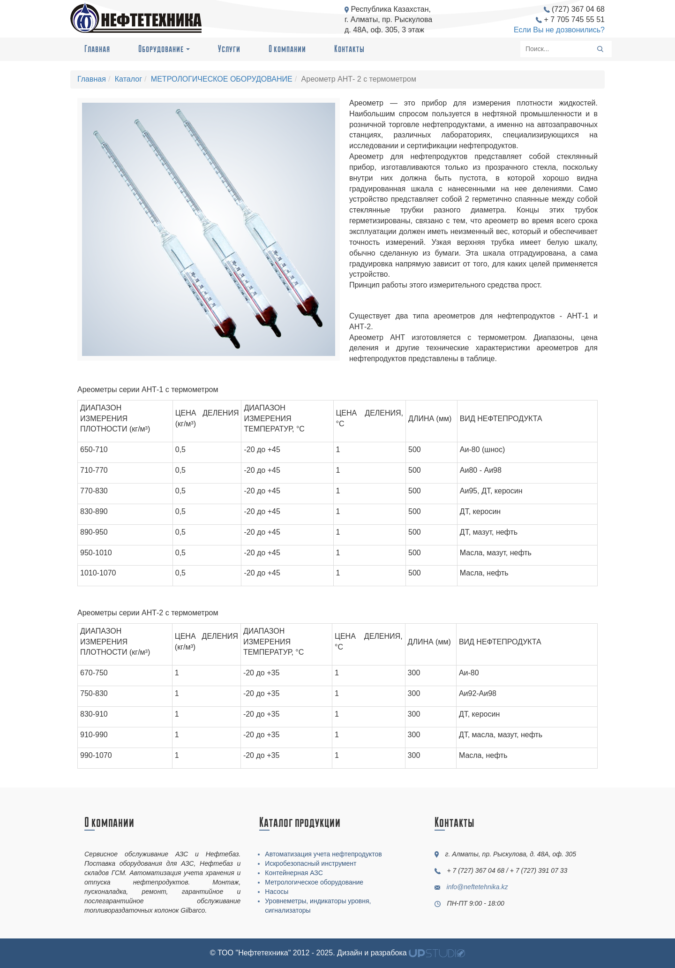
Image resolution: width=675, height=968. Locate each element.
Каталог (128, 79)
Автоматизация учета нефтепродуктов (323, 854)
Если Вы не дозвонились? (559, 30)
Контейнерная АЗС (293, 873)
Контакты (349, 49)
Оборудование (164, 49)
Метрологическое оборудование (314, 882)
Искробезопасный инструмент (310, 863)
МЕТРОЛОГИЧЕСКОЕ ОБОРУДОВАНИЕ (221, 79)
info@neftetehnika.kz (477, 887)
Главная (97, 49)
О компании (287, 49)
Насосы (276, 891)
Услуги (229, 49)
